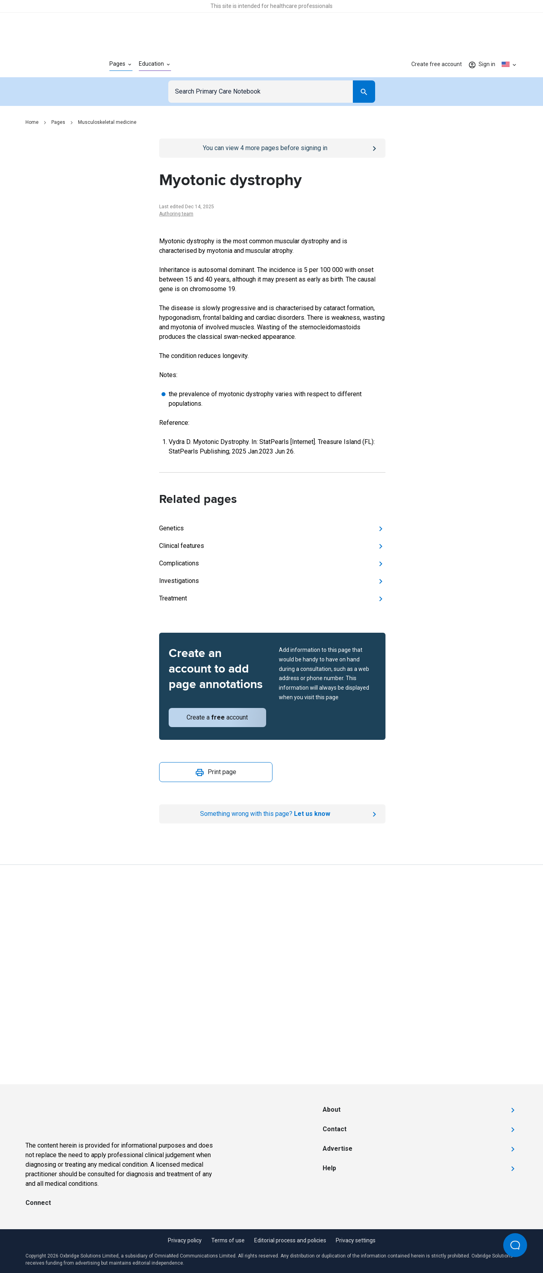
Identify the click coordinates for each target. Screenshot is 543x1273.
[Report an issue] (272, 813)
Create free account (436, 64)
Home (32, 122)
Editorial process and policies (290, 1240)
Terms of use (228, 1240)
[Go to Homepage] (54, 64)
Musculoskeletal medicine (107, 122)
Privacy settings (356, 1240)
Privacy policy (185, 1240)
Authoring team (176, 214)
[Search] (364, 91)
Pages (58, 122)
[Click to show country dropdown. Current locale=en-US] (510, 64)
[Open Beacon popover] (515, 1245)
